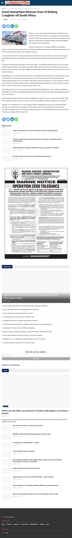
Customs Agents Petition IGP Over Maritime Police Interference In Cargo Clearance (27, 324)
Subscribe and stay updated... (36, 352)
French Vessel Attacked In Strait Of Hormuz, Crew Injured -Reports (22, 335)
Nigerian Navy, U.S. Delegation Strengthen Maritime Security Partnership (24, 339)
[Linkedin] (12, 26)
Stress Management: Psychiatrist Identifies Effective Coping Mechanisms (36, 485)
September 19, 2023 (15, 19)
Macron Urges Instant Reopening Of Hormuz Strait (18, 313)
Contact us (16, 524)
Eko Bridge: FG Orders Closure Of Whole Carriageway (19, 328)
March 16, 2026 (17, 488)
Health (5, 406)
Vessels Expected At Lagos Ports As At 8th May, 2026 (18, 317)
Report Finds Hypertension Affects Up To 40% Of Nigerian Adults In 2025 (35, 494)
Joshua (5, 19)
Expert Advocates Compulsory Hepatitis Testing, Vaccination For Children (36, 147)
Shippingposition (10, 517)
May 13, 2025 (16, 143)
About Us (9, 524)
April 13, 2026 (17, 453)
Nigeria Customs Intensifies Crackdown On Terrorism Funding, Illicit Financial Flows (27, 331)
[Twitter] (8, 26)
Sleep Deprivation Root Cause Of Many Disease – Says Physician (33, 477)
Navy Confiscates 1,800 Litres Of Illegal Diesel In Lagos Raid (21, 309)
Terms (47, 524)
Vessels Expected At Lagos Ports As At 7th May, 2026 (18, 342)
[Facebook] (4, 26)
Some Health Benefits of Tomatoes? (24, 451)
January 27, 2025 (18, 150)
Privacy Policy (24, 524)
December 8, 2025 (18, 133)
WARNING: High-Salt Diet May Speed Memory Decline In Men (32, 434)
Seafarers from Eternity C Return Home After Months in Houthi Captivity (35, 130)
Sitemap (42, 524)
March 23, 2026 (17, 470)
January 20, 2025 (18, 158)
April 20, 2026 (17, 436)
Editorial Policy (34, 524)
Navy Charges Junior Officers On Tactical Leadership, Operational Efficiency (25, 306)
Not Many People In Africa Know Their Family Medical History (32, 156)
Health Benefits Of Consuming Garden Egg (26, 468)
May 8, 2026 (6, 300)
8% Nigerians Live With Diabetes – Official (26, 442)
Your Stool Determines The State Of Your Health (27, 425)
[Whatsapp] (16, 26)
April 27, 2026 (6, 416)
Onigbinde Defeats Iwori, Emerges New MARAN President (20, 320)
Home (3, 8)
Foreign (25, 19)
